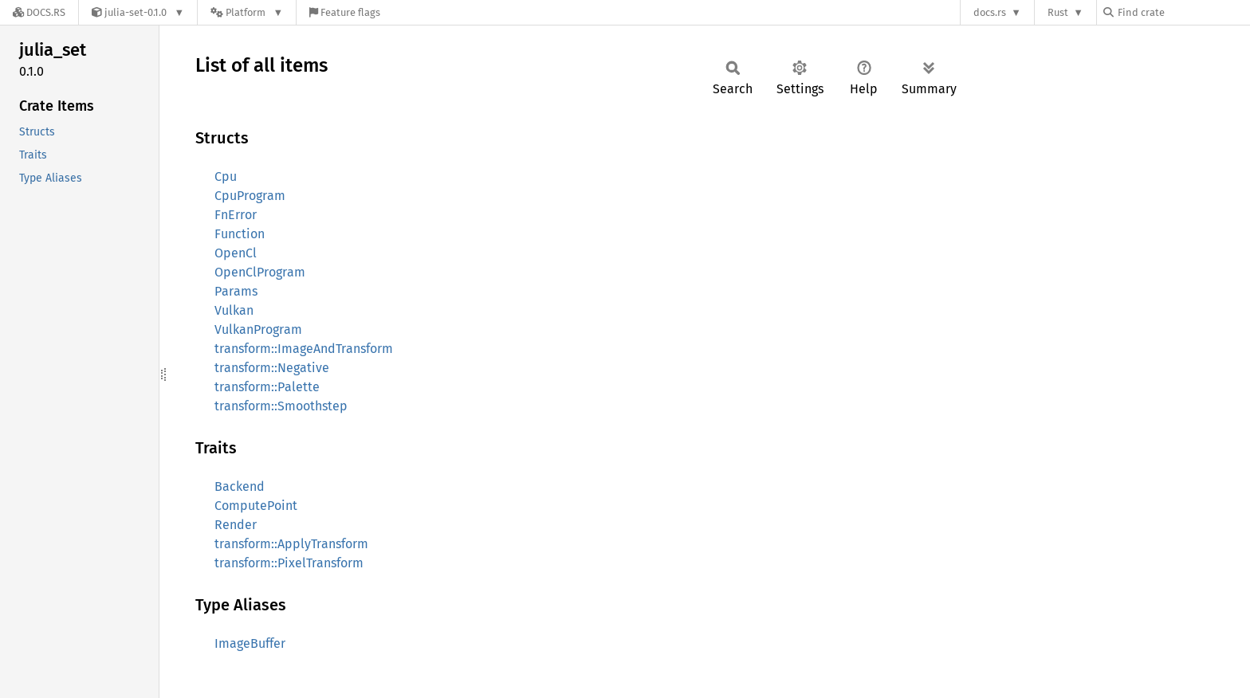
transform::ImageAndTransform (303, 348)
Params (235, 291)
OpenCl (235, 253)
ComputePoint (255, 505)
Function (239, 233)
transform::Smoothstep (281, 406)
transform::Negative (271, 367)
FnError (235, 214)
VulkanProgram (258, 329)
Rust (1058, 12)
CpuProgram (249, 195)
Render (235, 524)
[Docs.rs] (39, 12)
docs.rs (989, 12)
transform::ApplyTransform (291, 543)
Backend (239, 486)
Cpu (225, 176)
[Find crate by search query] (1183, 12)
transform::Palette (267, 386)
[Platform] (247, 12)
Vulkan (234, 310)
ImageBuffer (249, 643)
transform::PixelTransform (289, 563)
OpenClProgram (259, 272)
